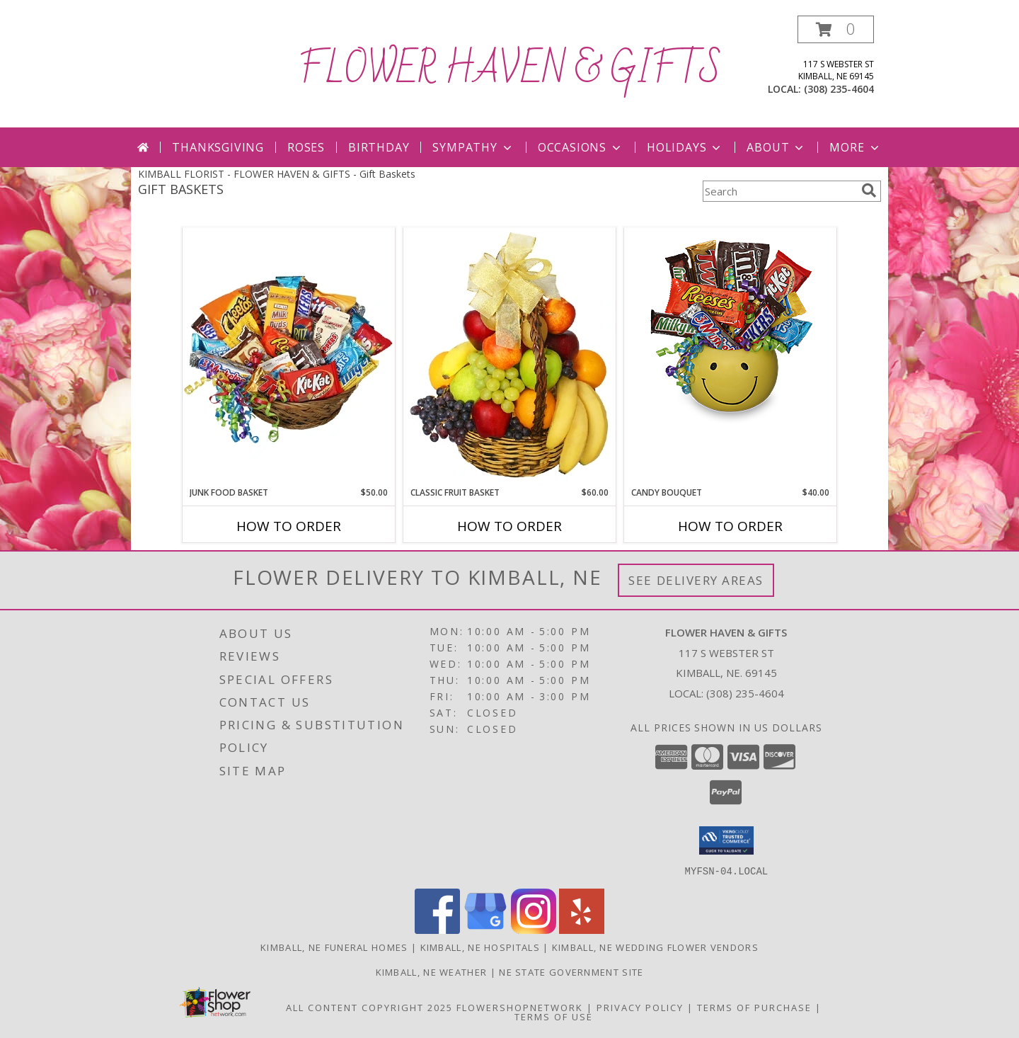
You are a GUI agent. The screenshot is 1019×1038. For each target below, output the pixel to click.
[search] (869, 190)
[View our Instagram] (533, 929)
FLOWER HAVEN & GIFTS (510, 70)
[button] (836, 29)
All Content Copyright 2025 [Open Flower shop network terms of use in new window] (369, 1006)
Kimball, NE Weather (432, 971)
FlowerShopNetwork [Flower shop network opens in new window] (519, 1006)
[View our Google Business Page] (485, 929)
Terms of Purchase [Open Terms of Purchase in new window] (754, 1006)
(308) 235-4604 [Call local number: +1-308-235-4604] (839, 89)
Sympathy (473, 147)
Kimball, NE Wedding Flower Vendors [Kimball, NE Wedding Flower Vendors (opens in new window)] (655, 946)
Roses (306, 147)
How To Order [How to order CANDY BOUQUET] (730, 526)
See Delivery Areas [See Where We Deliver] (696, 580)
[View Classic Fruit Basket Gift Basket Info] (509, 357)
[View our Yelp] (581, 929)
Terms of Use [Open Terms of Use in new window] (553, 1016)
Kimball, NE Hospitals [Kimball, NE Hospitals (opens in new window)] (480, 946)
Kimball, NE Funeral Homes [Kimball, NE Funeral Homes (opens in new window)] (334, 946)
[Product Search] (779, 191)
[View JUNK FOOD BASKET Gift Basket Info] (289, 357)
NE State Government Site (571, 971)
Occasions (580, 147)
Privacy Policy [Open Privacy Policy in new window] (640, 1006)
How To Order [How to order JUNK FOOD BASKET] (288, 526)
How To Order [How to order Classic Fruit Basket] (509, 526)
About (776, 147)
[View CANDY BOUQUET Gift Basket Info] (730, 329)
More (855, 147)
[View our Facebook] (437, 929)
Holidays (685, 147)
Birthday (378, 147)
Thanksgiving (218, 147)
